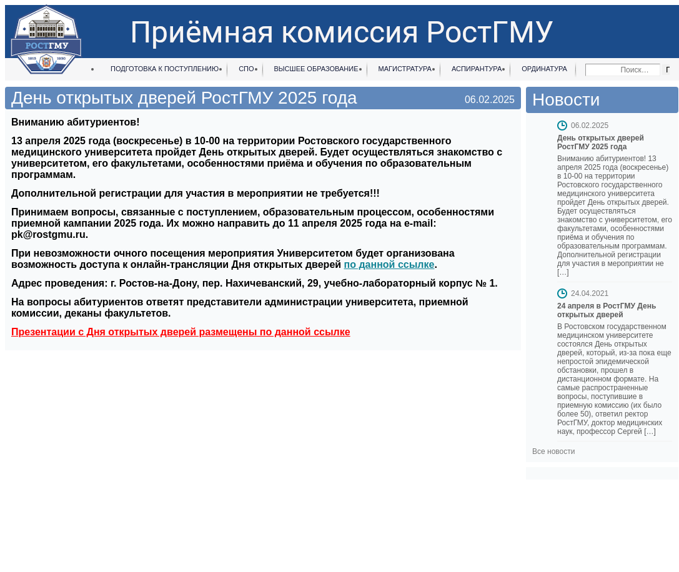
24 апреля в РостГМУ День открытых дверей (606, 310)
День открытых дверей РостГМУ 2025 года (600, 142)
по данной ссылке (389, 264)
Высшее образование (316, 68)
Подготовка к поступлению (165, 68)
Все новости (553, 451)
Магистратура (405, 68)
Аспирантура (477, 68)
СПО (246, 68)
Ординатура (544, 68)
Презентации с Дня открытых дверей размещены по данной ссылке (180, 332)
